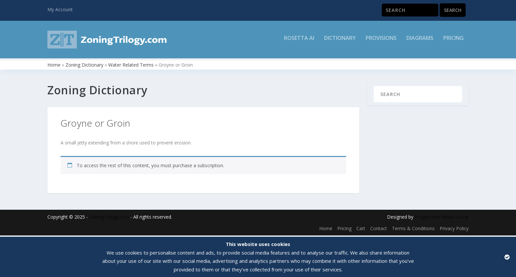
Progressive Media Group (442, 218)
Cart (360, 230)
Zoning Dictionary (84, 66)
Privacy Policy (454, 230)
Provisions (381, 42)
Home (54, 66)
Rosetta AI (299, 42)
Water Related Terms (131, 66)
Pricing (453, 42)
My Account (60, 9)
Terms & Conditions (413, 230)
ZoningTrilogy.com (109, 218)
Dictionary (340, 42)
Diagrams (419, 42)
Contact (378, 230)
